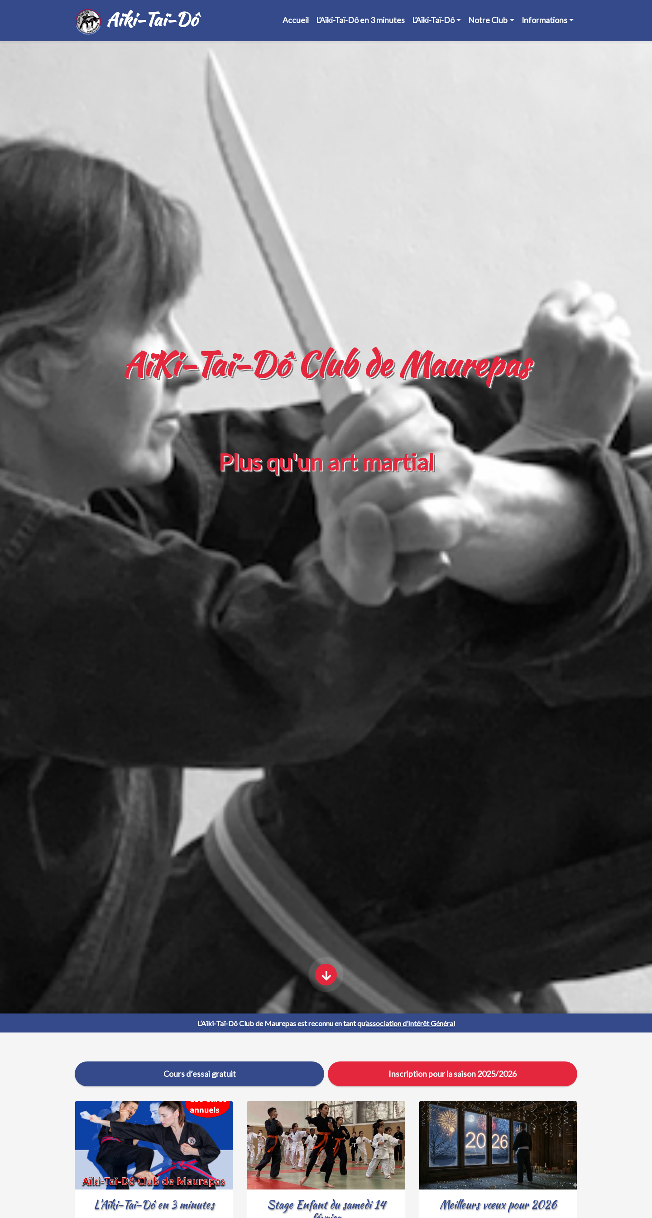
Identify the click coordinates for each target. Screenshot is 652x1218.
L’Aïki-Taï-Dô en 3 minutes (360, 20)
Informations (544, 20)
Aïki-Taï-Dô (136, 20)
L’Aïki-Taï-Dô (433, 20)
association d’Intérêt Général (410, 1023)
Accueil (296, 20)
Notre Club (488, 20)
